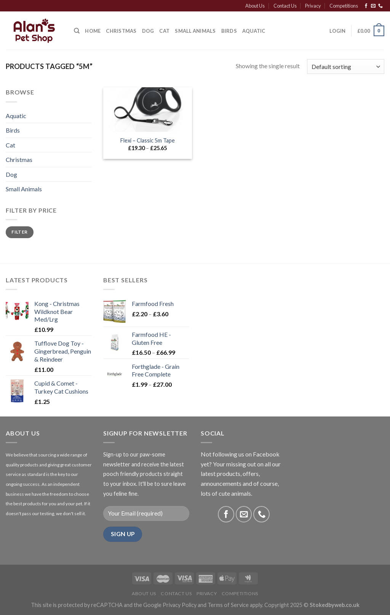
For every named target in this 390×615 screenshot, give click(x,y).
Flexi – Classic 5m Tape (147, 140)
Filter (19, 232)
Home (93, 31)
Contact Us (285, 6)
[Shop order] (345, 66)
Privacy (313, 6)
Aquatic (253, 31)
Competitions (343, 6)
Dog (148, 31)
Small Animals (195, 31)
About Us (255, 6)
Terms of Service (228, 605)
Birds (229, 31)
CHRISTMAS (121, 31)
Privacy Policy (180, 605)
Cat (164, 31)
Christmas (19, 159)
